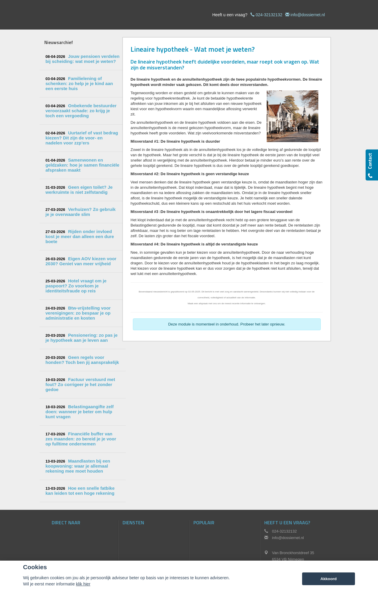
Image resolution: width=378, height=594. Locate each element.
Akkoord (328, 579)
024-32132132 (269, 14)
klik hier (83, 584)
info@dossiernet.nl (308, 14)
